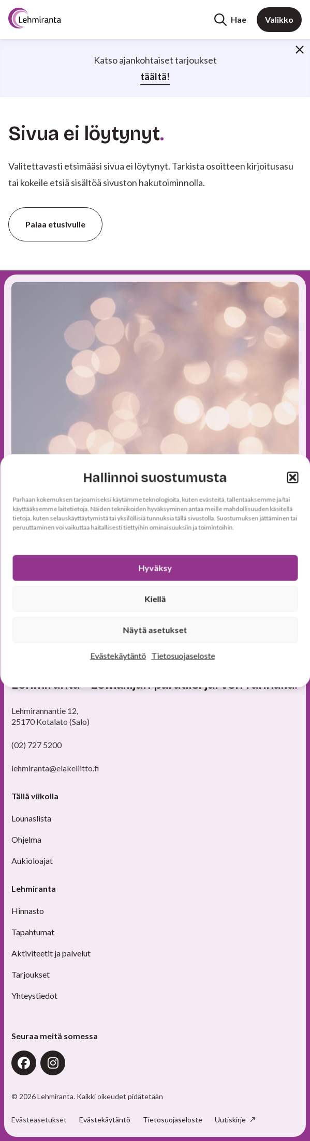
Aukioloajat (32, 860)
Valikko (279, 19)
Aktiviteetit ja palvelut (51, 953)
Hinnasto (27, 911)
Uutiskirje (231, 1119)
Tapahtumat (32, 932)
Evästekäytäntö (118, 655)
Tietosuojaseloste (183, 655)
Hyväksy (155, 567)
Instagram (52, 1063)
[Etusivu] (47, 18)
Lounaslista (31, 818)
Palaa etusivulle (55, 224)
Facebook (23, 1063)
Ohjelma (26, 839)
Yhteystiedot (34, 995)
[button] (292, 478)
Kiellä (155, 598)
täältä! (155, 76)
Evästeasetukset (39, 1119)
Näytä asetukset (155, 629)
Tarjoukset (30, 974)
